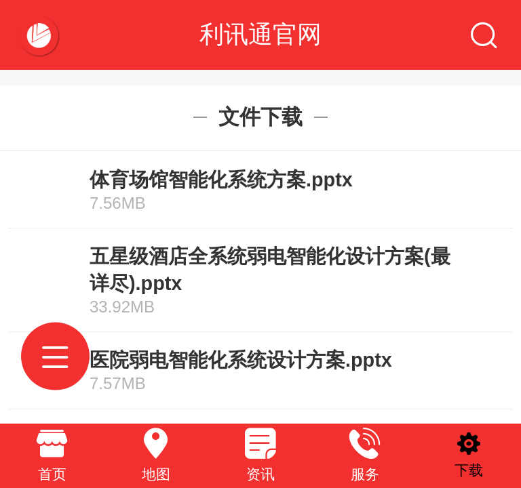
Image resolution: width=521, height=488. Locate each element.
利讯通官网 (260, 34)
